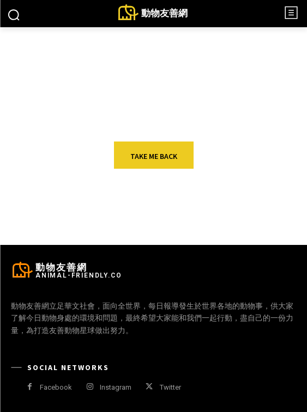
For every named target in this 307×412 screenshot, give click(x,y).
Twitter (170, 387)
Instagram (115, 387)
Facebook (56, 387)
